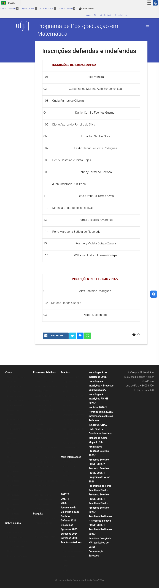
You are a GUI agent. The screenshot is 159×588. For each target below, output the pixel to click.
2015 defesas (13, 495)
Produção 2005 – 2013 (45, 537)
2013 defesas (13, 504)
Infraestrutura (13, 519)
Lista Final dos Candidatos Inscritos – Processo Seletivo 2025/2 (46, 486)
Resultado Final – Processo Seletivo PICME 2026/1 (99, 494)
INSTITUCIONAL (98, 424)
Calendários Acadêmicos (18, 542)
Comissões (12, 434)
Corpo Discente (14, 386)
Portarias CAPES (14, 419)
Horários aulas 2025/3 (101, 411)
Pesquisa (38, 513)
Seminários (68, 400)
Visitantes (11, 438)
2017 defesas (13, 481)
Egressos (94, 555)
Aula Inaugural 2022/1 (72, 452)
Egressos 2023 (69, 529)
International (86, 8)
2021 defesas (13, 462)
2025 (64, 503)
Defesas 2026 (68, 520)
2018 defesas (13, 476)
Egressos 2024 (69, 533)
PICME (38, 443)
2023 (9, 452)
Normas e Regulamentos (18, 400)
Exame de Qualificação (17, 405)
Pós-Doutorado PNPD (44, 471)
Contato (65, 516)
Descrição (67, 566)
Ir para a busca (48, 8)
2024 (9, 448)
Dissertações (13, 443)
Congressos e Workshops (74, 415)
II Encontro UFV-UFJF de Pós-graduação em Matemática (73, 434)
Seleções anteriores (43, 495)
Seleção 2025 (41, 438)
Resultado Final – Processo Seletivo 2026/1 (99, 507)
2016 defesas (13, 485)
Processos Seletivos (44, 372)
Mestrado (39, 419)
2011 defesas (13, 514)
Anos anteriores (42, 532)
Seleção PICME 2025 (44, 467)
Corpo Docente (13, 391)
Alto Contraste (106, 15)
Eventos (65, 372)
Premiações (95, 446)
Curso (8, 372)
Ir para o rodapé (67, 8)
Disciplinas (67, 525)
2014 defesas (13, 500)
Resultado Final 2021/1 (45, 377)
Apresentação (68, 507)
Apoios (66, 471)
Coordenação (96, 551)
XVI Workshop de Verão (73, 377)
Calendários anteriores (17, 556)
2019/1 (38, 476)
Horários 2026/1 (98, 407)
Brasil (7, 2)
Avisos (66, 476)
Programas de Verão (72, 382)
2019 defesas (13, 471)
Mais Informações (71, 457)
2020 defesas (13, 467)
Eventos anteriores (71, 542)
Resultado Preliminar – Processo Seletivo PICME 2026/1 (100, 521)
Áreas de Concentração (45, 518)
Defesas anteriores (15, 396)
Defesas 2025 (13, 490)
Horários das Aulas (15, 528)
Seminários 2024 (70, 405)
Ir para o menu (29, 8)
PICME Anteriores (42, 509)
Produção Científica (43, 523)
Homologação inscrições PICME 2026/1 (98, 398)
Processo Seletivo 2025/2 (46, 382)
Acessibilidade (121, 15)
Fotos (65, 490)
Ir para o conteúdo (9, 8)
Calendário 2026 (70, 511)
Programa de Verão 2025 (74, 396)
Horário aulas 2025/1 (16, 532)
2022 (9, 457)
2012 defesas (13, 509)
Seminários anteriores (72, 410)
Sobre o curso (13, 523)
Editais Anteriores (42, 504)
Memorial (39, 424)
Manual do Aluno (98, 438)
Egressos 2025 (69, 538)
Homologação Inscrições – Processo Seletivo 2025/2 (101, 385)
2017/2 (65, 494)
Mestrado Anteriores (44, 500)
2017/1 (65, 498)
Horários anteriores (15, 537)
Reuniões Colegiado (100, 538)
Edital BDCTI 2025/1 (44, 396)
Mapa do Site (91, 15)
